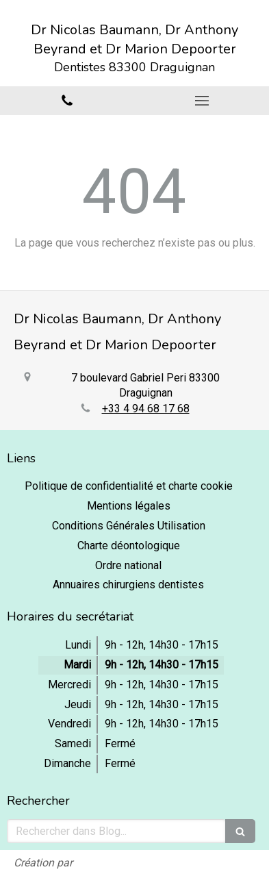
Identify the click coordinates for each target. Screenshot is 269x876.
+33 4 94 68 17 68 (146, 408)
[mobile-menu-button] (202, 100)
